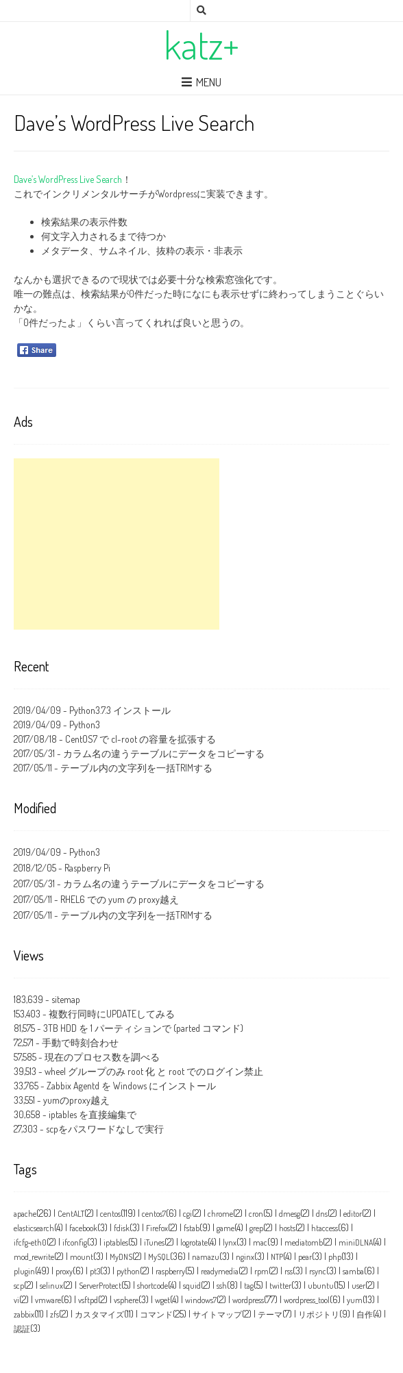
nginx (245, 1257)
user (358, 1286)
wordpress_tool (307, 1300)
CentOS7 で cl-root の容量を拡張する (140, 739)
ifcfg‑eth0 (30, 1242)
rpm (261, 1271)
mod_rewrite (34, 1257)
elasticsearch (34, 1228)
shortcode (152, 1286)
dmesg (289, 1214)
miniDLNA (356, 1242)
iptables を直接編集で (92, 1114)
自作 (364, 1314)
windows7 (201, 1300)
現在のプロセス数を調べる (102, 1057)
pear (305, 1257)
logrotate (194, 1242)
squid (192, 1286)
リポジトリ (318, 1314)
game (225, 1228)
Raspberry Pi (87, 868)
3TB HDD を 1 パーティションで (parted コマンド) (143, 1028)
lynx (229, 1242)
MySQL (159, 1257)
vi (16, 1300)
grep (256, 1228)
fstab (191, 1228)
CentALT (71, 1214)
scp (19, 1286)
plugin (24, 1271)
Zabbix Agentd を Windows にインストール (131, 1085)
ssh (222, 1286)
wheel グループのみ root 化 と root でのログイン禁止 (154, 1071)
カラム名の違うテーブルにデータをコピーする (164, 753)
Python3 (84, 724)
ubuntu (321, 1286)
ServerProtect (100, 1286)
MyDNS (121, 1257)
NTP (277, 1257)
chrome (220, 1214)
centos (110, 1214)
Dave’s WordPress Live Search (68, 179)
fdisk (122, 1228)
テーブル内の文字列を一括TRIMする (136, 768)
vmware (48, 1300)
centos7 (154, 1214)
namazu (205, 1257)
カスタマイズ (99, 1314)
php (334, 1257)
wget (162, 1300)
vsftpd (88, 1300)
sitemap (65, 999)
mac (260, 1242)
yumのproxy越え (76, 1100)
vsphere (126, 1300)
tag (249, 1286)
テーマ (270, 1314)
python (128, 1271)
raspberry (170, 1271)
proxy (64, 1271)
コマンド (156, 1314)
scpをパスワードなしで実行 (105, 1129)
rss (288, 1271)
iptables (115, 1242)
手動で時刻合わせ (80, 1042)
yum (355, 1300)
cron (256, 1214)
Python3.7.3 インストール (120, 710)
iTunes (154, 1242)
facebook (83, 1228)
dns (322, 1214)
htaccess (324, 1228)
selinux (51, 1286)
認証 (22, 1329)
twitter (280, 1286)
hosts (287, 1228)
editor (352, 1214)
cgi (187, 1214)
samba (353, 1271)
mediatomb (303, 1242)
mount (81, 1257)
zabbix (24, 1314)
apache (25, 1214)
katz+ (201, 44)
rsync (317, 1271)
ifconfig (74, 1242)
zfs (54, 1314)
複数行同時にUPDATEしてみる (112, 1013)
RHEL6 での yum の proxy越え (119, 899)
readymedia (220, 1271)
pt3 (95, 1271)
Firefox (157, 1228)
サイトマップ (217, 1314)
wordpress (248, 1300)
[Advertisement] (116, 544)
